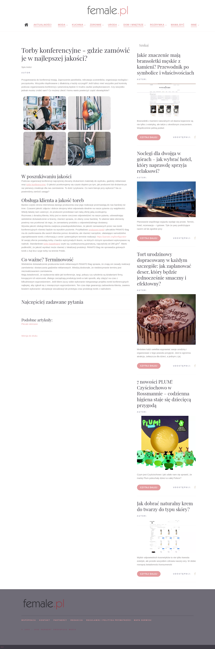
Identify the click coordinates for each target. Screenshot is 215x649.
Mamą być (177, 25)
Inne (194, 25)
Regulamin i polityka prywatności (108, 620)
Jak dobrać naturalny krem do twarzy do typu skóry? (165, 506)
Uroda (112, 25)
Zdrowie (95, 25)
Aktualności (43, 25)
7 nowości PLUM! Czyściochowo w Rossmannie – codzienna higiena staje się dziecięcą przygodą (164, 393)
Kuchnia (77, 25)
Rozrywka (157, 25)
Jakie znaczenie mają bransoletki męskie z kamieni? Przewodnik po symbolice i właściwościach (165, 64)
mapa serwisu (143, 620)
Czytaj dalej (148, 137)
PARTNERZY (60, 620)
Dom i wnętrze (133, 25)
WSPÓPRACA (28, 620)
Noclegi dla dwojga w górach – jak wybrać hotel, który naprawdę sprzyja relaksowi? (164, 162)
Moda (61, 25)
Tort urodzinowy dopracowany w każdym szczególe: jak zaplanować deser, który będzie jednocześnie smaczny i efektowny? (164, 269)
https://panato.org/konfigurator (111, 236)
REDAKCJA (77, 620)
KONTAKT (44, 620)
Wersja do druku (29, 336)
